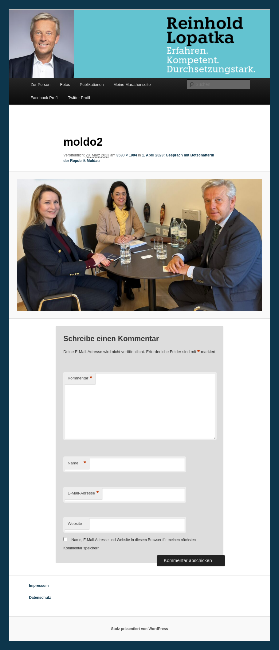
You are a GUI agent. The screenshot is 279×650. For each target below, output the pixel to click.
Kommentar (80, 378)
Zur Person (40, 84)
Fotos (65, 84)
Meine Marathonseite (132, 84)
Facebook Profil (44, 97)
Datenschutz (40, 597)
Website (75, 523)
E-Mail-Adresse (83, 493)
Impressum (39, 585)
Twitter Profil (79, 97)
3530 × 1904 (126, 155)
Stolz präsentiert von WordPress (139, 629)
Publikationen (92, 84)
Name (77, 463)
